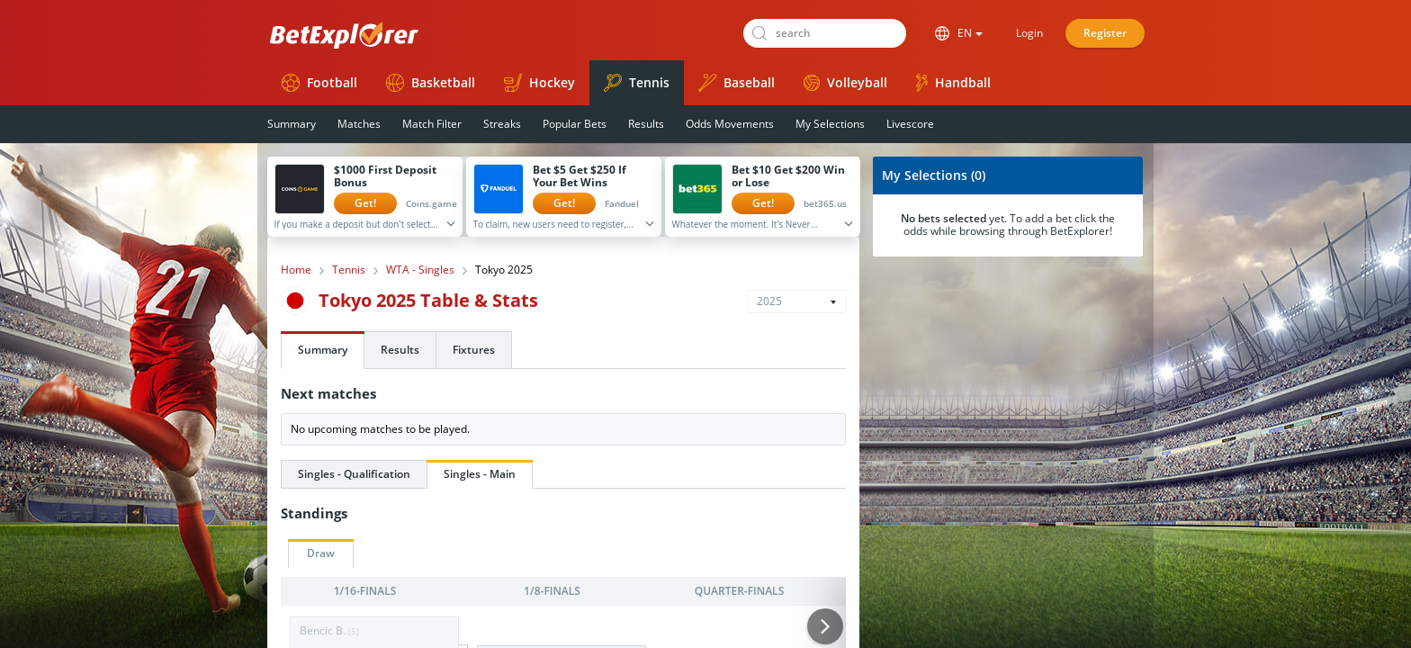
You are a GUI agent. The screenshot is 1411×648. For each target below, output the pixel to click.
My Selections (830, 123)
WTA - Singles (420, 270)
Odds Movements (730, 123)
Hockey (539, 83)
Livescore (910, 123)
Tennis (637, 83)
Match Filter (432, 123)
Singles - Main (480, 474)
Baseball (736, 83)
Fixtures (474, 349)
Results (646, 123)
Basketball (430, 83)
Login (1029, 32)
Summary (291, 123)
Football (319, 83)
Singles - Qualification (354, 474)
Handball (953, 83)
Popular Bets (575, 123)
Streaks (502, 123)
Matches (359, 123)
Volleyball (845, 82)
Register (1105, 32)
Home (296, 270)
